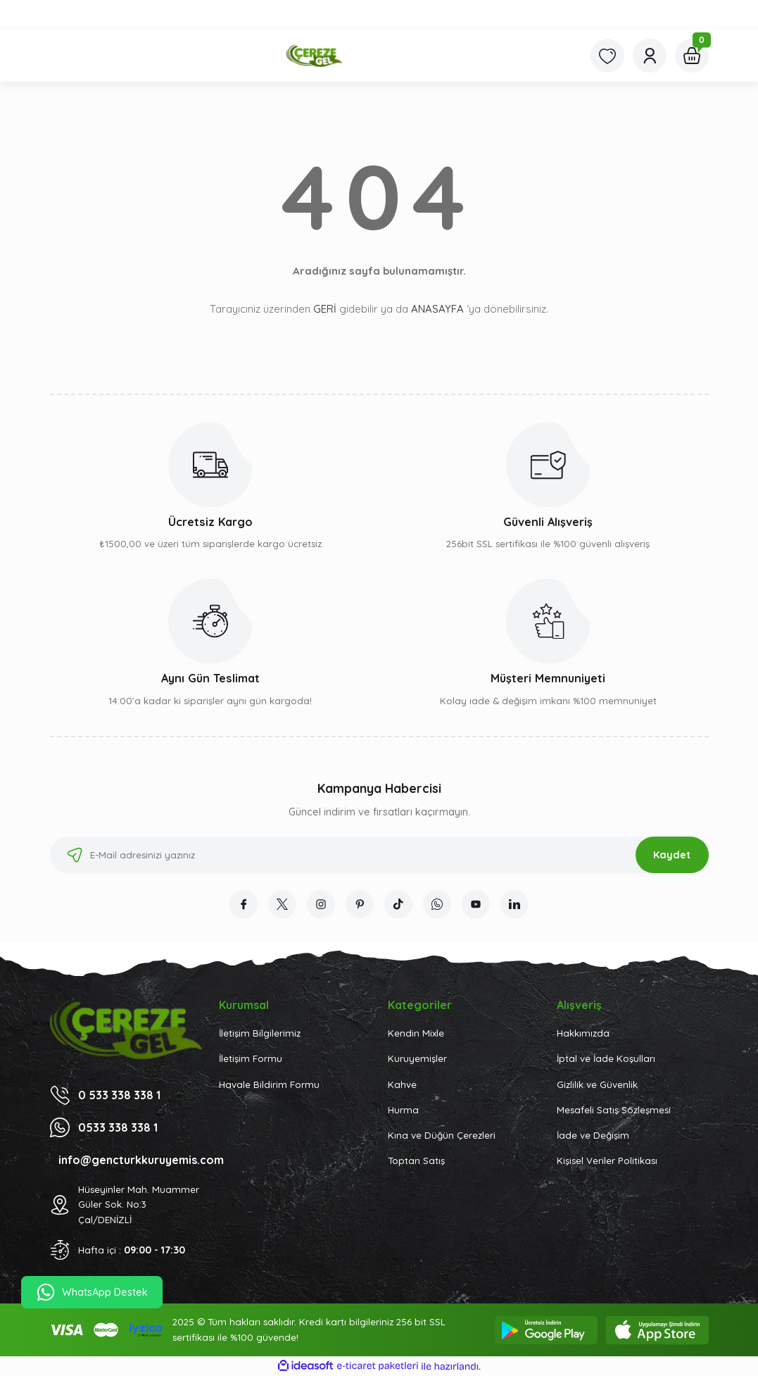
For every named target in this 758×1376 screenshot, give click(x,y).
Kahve (402, 1084)
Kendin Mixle (416, 1033)
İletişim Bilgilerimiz (260, 1033)
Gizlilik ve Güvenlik (597, 1084)
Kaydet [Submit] (671, 855)
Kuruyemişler (417, 1058)
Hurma (403, 1109)
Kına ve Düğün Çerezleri (441, 1135)
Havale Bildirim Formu (269, 1084)
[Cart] (692, 56)
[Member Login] (650, 56)
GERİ (324, 308)
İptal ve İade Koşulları (606, 1058)
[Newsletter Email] (379, 855)
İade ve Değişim (593, 1135)
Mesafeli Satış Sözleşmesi (614, 1109)
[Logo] (311, 55)
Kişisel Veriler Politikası (607, 1160)
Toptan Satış (416, 1160)
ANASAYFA (437, 308)
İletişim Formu (250, 1058)
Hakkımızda (583, 1033)
